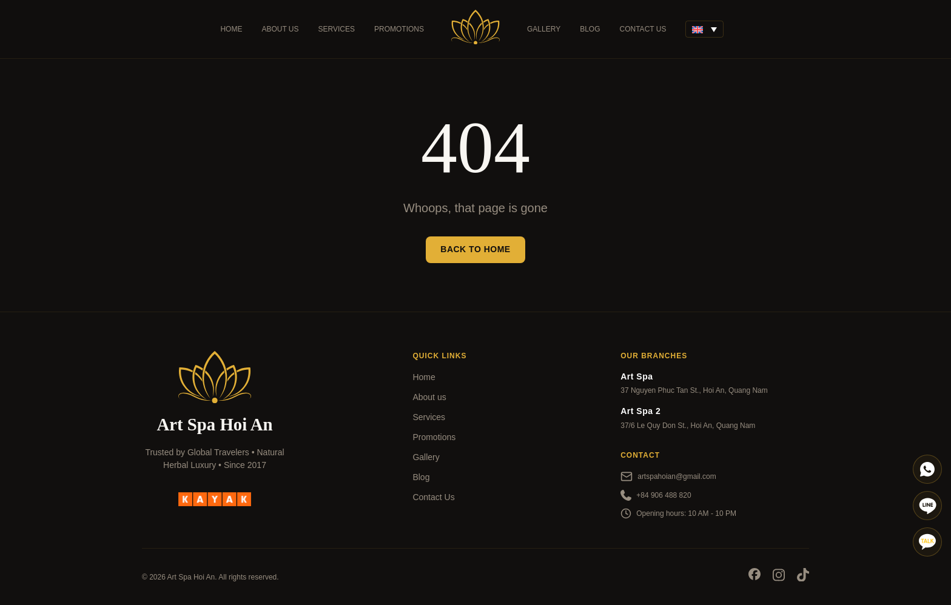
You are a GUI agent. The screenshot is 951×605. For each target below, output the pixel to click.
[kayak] (214, 498)
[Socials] (754, 576)
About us (279, 29)
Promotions (399, 29)
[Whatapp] (927, 469)
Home (231, 29)
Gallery (543, 29)
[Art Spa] (475, 29)
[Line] (927, 505)
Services (336, 29)
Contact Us (643, 29)
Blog (590, 29)
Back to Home (475, 249)
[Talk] (927, 542)
